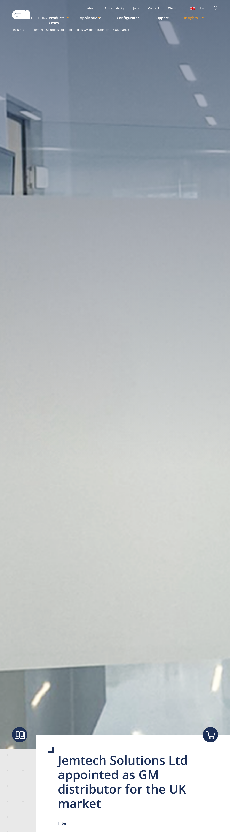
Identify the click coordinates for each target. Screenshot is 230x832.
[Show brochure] (19, 734)
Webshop (174, 8)
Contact (153, 8)
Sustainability (114, 8)
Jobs (136, 8)
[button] (197, 8)
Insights (18, 30)
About (91, 8)
